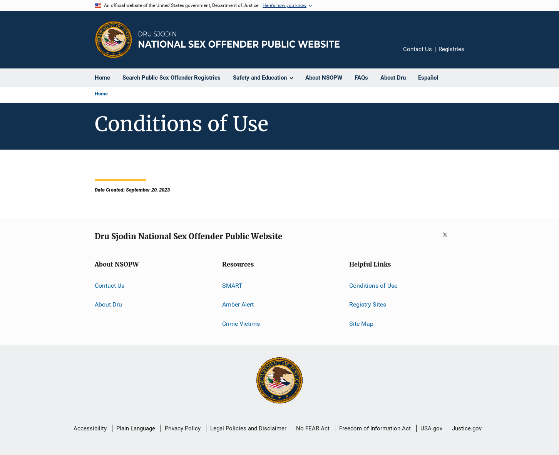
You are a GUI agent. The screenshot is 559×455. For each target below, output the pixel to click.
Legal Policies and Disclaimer (248, 428)
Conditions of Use (373, 285)
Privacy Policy (183, 428)
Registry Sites (367, 304)
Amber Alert (238, 304)
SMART (232, 285)
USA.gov (431, 428)
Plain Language (135, 428)
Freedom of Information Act (375, 428)
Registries (451, 49)
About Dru (108, 304)
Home (101, 94)
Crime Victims (241, 323)
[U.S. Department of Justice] (279, 381)
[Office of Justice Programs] (113, 39)
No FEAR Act (313, 428)
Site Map (361, 323)
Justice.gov (467, 428)
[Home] (239, 39)
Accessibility (90, 428)
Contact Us (417, 49)
